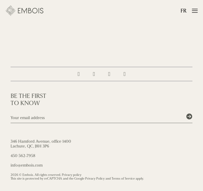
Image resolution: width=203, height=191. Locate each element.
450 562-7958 (23, 155)
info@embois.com (27, 165)
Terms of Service (123, 178)
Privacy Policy (95, 178)
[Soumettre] (189, 116)
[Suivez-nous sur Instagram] (78, 74)
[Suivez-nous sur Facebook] (94, 74)
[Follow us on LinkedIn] (109, 74)
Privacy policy (71, 175)
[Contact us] (124, 74)
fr (184, 11)
